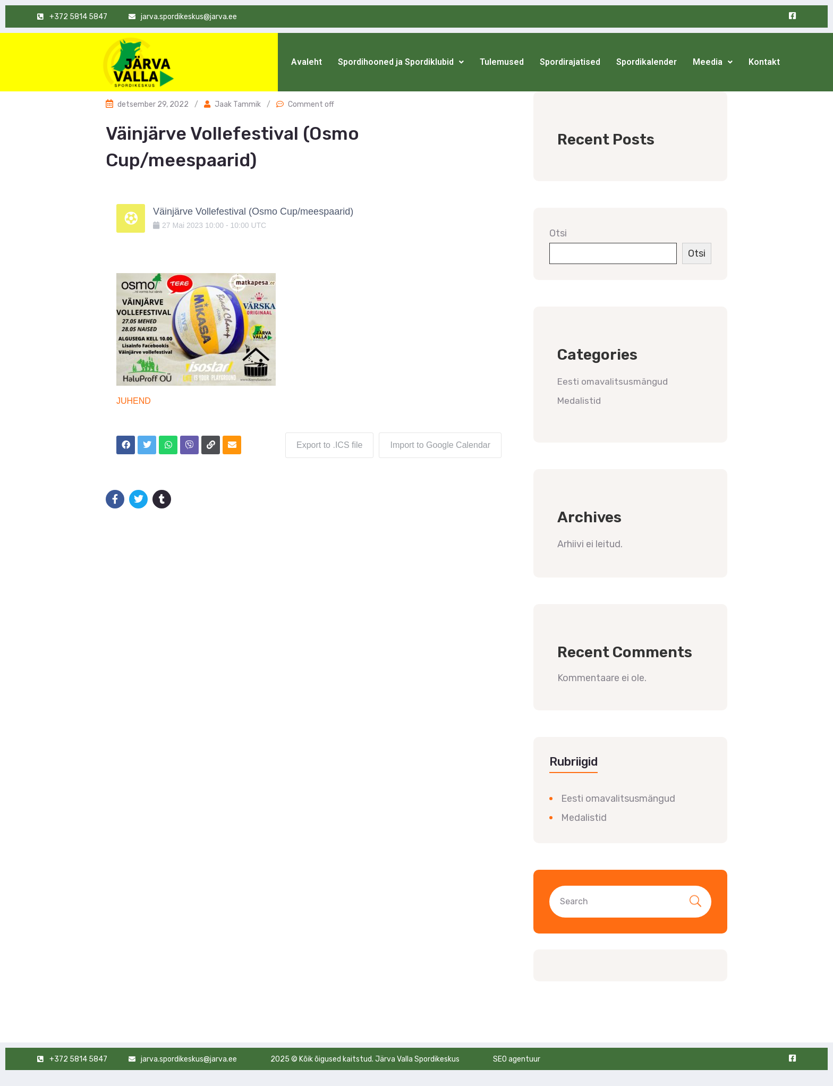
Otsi (558, 233)
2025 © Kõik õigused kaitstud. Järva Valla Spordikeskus (365, 1059)
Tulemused (502, 62)
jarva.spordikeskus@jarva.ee (189, 1059)
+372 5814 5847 (78, 1059)
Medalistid (579, 400)
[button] (401, 62)
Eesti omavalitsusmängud (612, 381)
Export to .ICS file (329, 444)
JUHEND (133, 400)
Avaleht (306, 62)
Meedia (713, 62)
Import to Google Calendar (440, 444)
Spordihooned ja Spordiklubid (401, 62)
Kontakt (764, 62)
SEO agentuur (516, 1059)
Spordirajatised (570, 62)
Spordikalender (646, 62)
